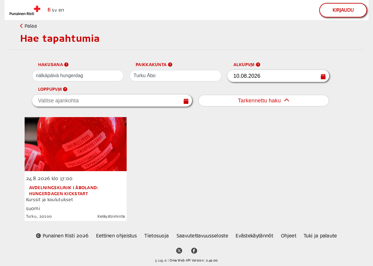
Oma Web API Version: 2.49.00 (194, 260)
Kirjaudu (343, 10)
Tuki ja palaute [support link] (320, 236)
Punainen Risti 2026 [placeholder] (63, 236)
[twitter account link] (179, 248)
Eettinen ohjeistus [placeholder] (117, 236)
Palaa (28, 26)
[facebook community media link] (194, 248)
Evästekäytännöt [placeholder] (255, 236)
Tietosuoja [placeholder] (157, 236)
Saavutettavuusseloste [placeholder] (203, 236)
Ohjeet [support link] (289, 236)
